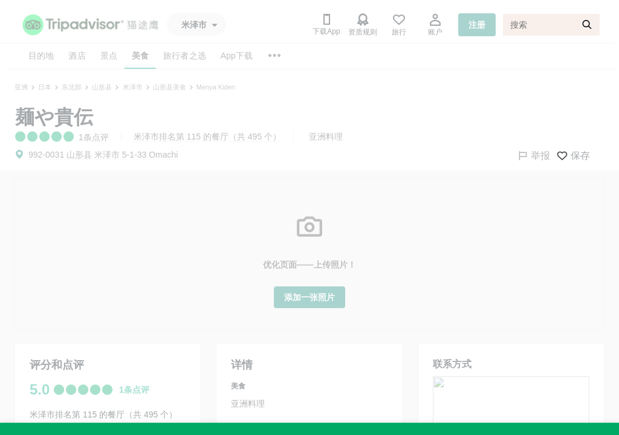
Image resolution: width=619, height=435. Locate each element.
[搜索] (551, 25)
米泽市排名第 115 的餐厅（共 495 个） (207, 136)
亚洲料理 (326, 136)
